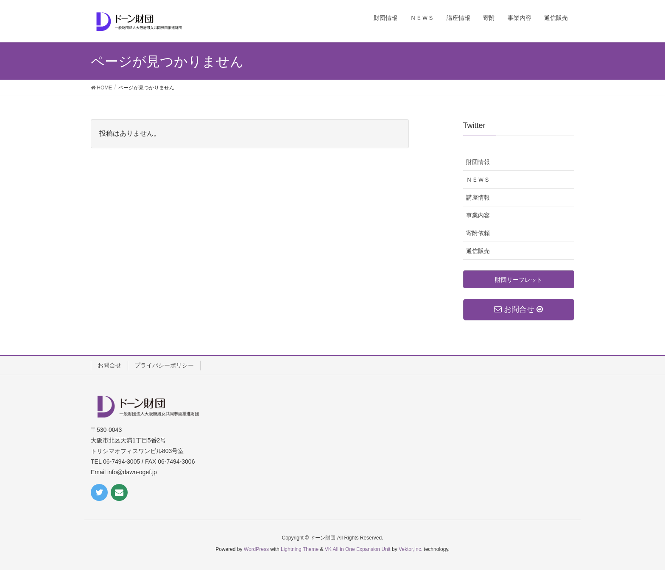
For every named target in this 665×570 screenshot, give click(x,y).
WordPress (256, 549)
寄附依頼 (478, 233)
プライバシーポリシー (164, 365)
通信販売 (478, 250)
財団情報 (478, 161)
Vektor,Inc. (410, 549)
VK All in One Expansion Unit (358, 549)
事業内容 (478, 215)
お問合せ (109, 365)
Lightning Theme (300, 549)
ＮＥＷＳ (478, 179)
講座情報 (478, 197)
